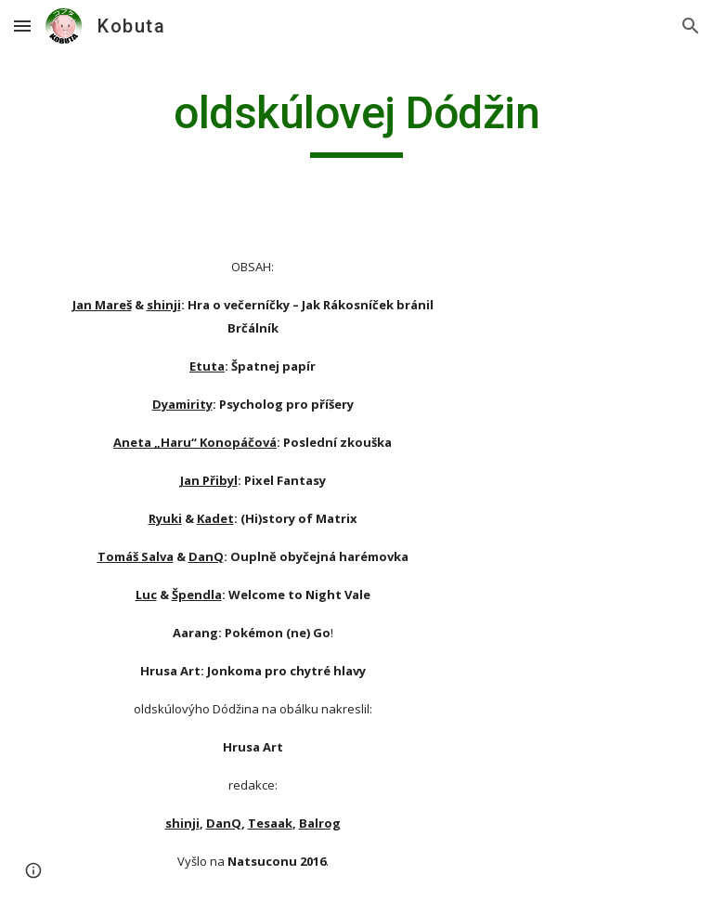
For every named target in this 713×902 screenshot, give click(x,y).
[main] (356, 121)
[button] (22, 25)
